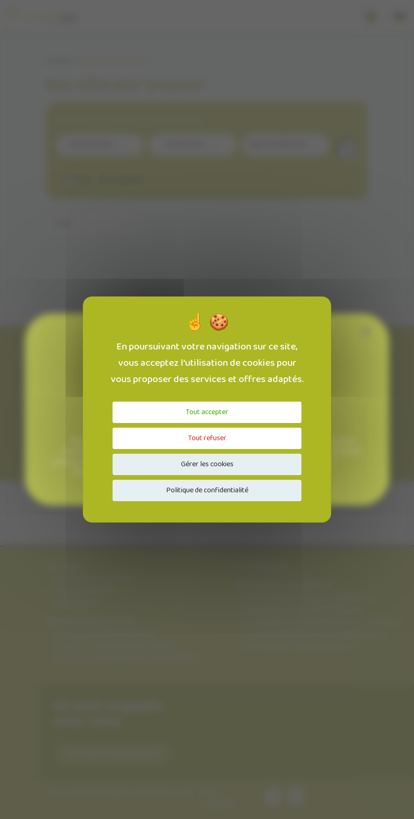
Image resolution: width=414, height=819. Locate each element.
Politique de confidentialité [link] (207, 490)
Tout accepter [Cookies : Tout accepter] (207, 412)
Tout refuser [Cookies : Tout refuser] (207, 438)
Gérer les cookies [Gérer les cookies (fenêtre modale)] (207, 464)
